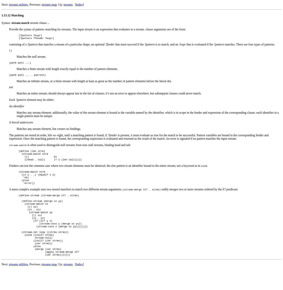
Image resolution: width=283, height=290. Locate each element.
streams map (49, 4)
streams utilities (18, 4)
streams (68, 4)
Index (79, 4)
